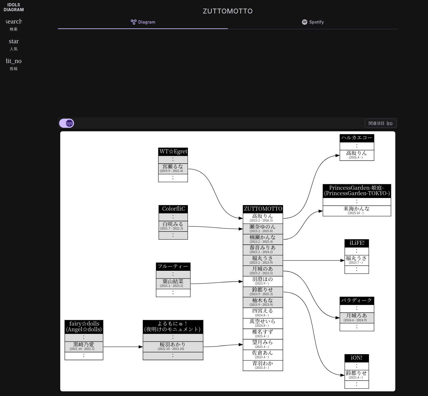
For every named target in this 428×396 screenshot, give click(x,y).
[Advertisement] (228, 72)
